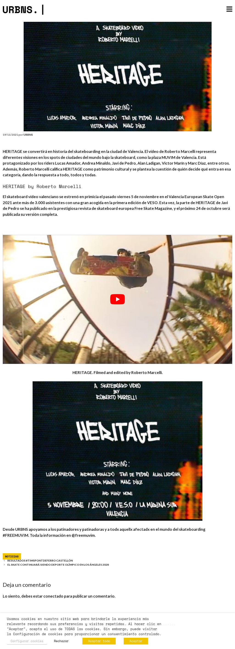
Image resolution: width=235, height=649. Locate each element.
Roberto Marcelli (146, 372)
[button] (229, 9)
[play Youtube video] (117, 299)
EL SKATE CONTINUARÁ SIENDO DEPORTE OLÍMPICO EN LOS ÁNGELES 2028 (58, 564)
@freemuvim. (84, 535)
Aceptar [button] (135, 641)
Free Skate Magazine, (153, 208)
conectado (53, 596)
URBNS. (24, 9)
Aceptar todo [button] (99, 641)
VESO (152, 202)
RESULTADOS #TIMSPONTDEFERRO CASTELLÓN (40, 560)
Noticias (12, 556)
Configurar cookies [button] (27, 641)
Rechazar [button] (61, 641)
